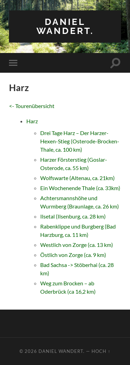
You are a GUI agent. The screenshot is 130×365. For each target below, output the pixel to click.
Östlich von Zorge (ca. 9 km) (73, 254)
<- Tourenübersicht (31, 106)
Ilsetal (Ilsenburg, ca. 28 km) (73, 216)
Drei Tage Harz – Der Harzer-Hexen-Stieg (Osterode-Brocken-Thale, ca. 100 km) (79, 141)
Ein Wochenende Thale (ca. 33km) (80, 188)
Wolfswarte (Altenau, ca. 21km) (77, 178)
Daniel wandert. (65, 26)
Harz (32, 121)
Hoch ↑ (101, 351)
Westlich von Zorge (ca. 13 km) (76, 244)
